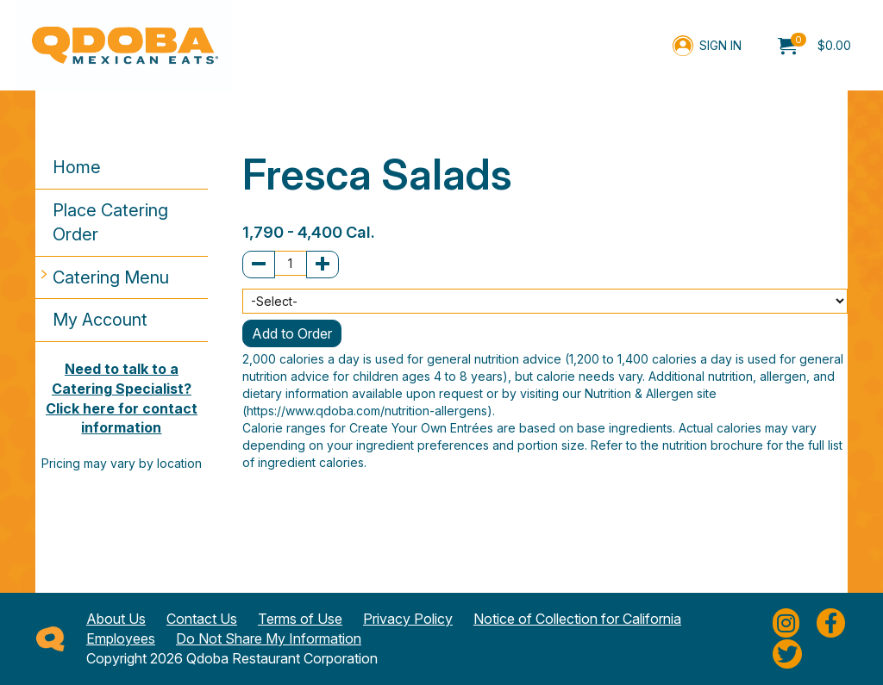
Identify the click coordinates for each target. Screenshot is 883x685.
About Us (116, 618)
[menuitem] (814, 45)
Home (77, 167)
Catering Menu (111, 277)
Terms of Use (300, 618)
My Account (100, 319)
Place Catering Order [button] (110, 223)
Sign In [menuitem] (720, 45)
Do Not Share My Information (268, 638)
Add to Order (292, 333)
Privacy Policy (408, 618)
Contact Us (201, 618)
